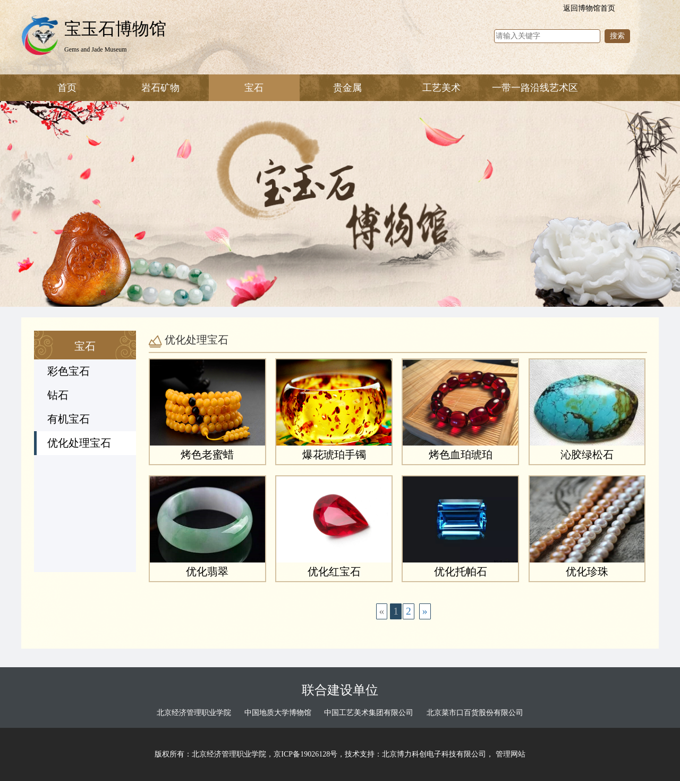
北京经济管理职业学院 (194, 713)
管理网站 (510, 754)
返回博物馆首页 (589, 8)
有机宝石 (68, 419)
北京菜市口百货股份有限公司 (475, 713)
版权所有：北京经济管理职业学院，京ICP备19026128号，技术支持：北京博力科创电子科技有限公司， (325, 754)
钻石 (58, 395)
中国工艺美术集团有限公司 (368, 713)
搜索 (617, 36)
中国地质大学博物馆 (277, 713)
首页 (66, 87)
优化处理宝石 (79, 443)
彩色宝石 (68, 371)
